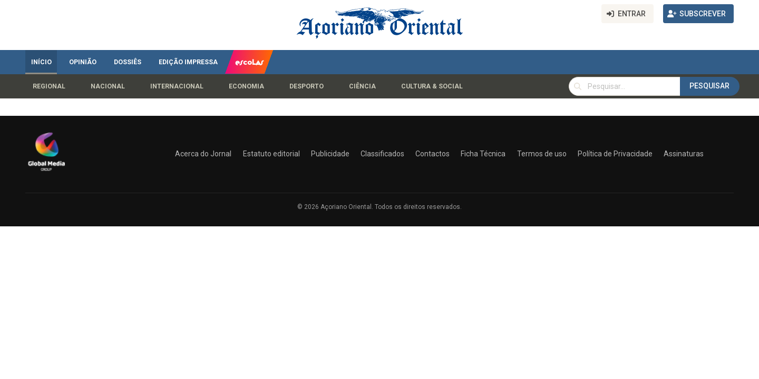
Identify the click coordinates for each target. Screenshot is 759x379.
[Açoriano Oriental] (46, 172)
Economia (246, 86)
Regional (49, 86)
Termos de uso (542, 153)
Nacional (108, 86)
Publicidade (330, 153)
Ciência (362, 86)
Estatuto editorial (271, 153)
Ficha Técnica (483, 153)
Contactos (432, 153)
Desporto (306, 86)
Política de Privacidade (615, 153)
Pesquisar (709, 86)
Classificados (382, 153)
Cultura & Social (432, 86)
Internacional (176, 86)
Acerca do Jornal (203, 153)
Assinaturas (684, 153)
